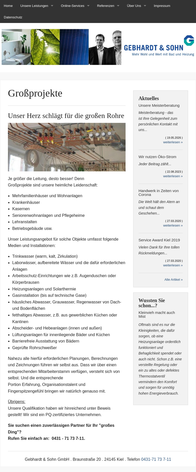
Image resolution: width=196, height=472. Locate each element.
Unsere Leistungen (34, 6)
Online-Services (72, 6)
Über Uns (134, 6)
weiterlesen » (173, 142)
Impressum (162, 6)
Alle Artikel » (173, 279)
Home (8, 6)
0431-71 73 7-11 (156, 459)
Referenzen (105, 6)
